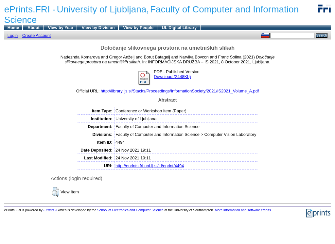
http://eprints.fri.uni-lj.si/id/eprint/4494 (149, 165)
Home (13, 27)
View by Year (60, 27)
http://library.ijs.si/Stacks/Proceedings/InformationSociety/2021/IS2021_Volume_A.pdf (180, 91)
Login (13, 35)
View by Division (98, 27)
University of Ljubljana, (103, 9)
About (33, 27)
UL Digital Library (179, 27)
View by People (138, 27)
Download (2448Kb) (172, 76)
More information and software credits (243, 210)
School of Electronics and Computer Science (130, 210)
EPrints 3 (50, 210)
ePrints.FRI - (30, 9)
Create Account (36, 35)
